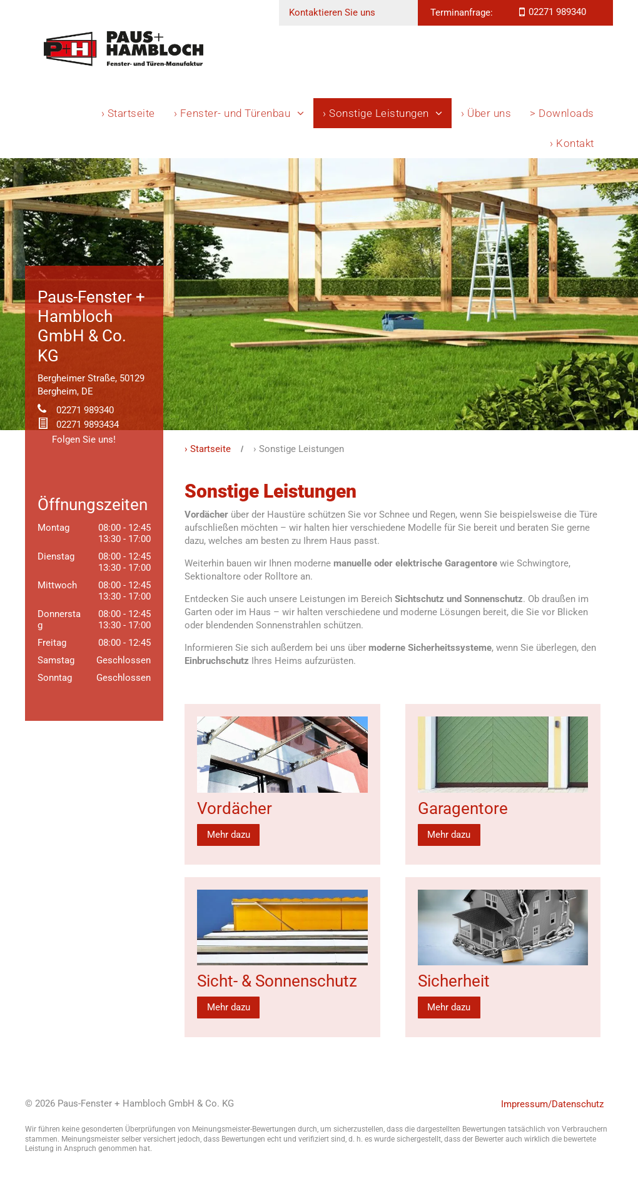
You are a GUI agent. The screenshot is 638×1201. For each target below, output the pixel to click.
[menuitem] (128, 113)
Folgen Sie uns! (84, 439)
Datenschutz (578, 1104)
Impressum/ (526, 1104)
